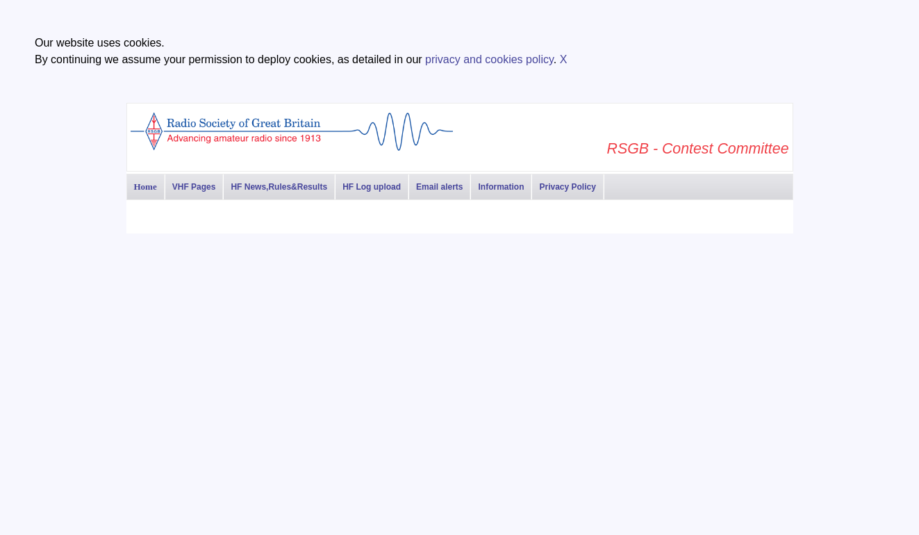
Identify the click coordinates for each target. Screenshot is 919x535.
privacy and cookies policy (489, 59)
